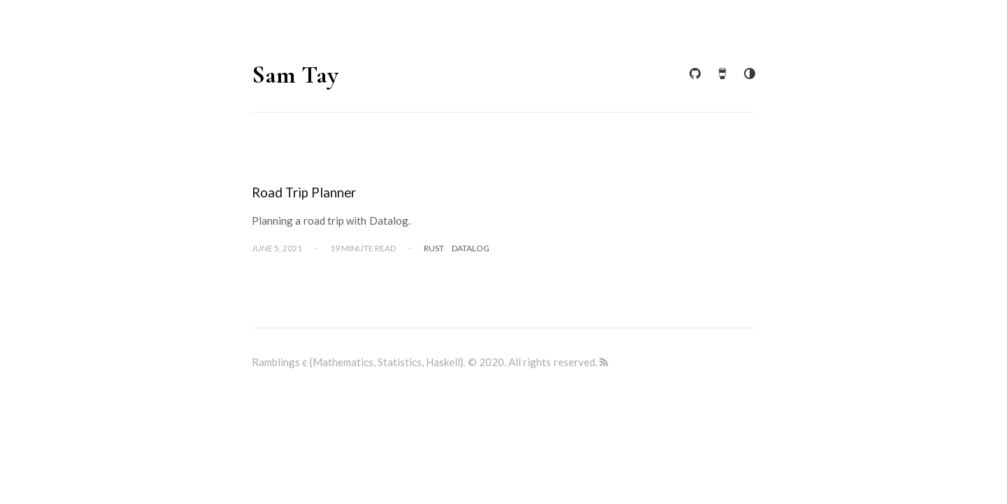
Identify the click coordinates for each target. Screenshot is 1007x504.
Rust (434, 248)
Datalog (471, 248)
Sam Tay (295, 74)
